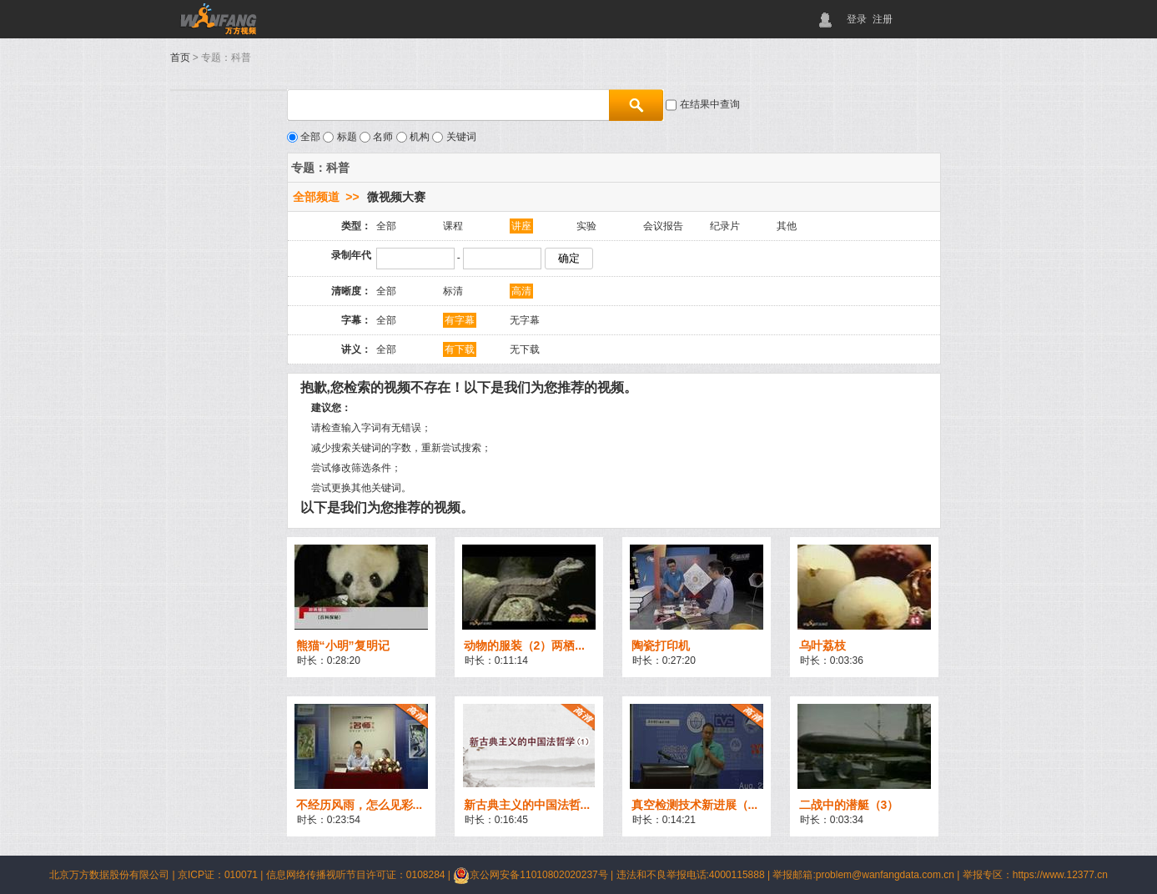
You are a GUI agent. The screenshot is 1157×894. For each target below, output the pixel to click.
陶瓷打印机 (660, 645)
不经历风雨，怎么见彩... (359, 804)
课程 (453, 226)
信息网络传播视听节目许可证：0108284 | (360, 875)
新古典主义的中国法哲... (527, 804)
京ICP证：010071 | (222, 875)
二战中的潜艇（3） (849, 804)
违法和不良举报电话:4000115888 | (694, 875)
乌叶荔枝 (822, 645)
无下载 (525, 349)
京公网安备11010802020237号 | (534, 875)
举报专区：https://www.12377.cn (1035, 875)
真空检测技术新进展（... (694, 804)
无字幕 (525, 320)
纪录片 (725, 226)
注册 (883, 19)
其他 (787, 226)
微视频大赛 (396, 196)
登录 (857, 19)
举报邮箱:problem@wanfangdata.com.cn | (867, 875)
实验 (586, 226)
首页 (180, 57)
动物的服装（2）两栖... (524, 645)
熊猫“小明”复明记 (343, 645)
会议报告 (663, 226)
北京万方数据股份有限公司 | (113, 875)
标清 (453, 291)
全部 (386, 226)
